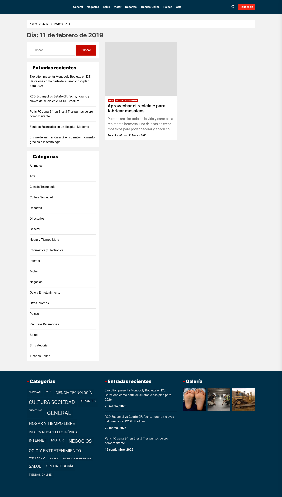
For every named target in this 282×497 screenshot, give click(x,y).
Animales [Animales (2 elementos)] (35, 391)
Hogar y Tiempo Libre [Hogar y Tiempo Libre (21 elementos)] (52, 423)
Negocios (93, 7)
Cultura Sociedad (41, 197)
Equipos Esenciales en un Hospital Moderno (59, 127)
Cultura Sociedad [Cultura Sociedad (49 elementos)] (52, 402)
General (78, 7)
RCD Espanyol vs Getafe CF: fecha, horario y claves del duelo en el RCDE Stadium (59, 99)
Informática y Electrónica (47, 250)
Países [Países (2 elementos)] (54, 458)
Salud (106, 7)
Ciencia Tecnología (42, 187)
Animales (36, 165)
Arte (178, 7)
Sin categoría (39, 345)
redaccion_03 (115, 135)
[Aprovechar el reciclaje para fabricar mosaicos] (141, 69)
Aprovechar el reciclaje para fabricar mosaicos (136, 108)
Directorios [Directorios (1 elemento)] (35, 410)
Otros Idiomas (39, 303)
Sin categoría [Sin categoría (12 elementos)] (60, 466)
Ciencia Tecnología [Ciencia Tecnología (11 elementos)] (73, 392)
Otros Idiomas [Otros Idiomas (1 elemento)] (37, 458)
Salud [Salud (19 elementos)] (35, 466)
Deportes (131, 7)
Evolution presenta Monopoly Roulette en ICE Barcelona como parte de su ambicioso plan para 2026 (60, 81)
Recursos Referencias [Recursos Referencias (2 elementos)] (77, 458)
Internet (35, 261)
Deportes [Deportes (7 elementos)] (88, 401)
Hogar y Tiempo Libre (126, 100)
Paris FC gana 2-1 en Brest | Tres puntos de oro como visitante (61, 114)
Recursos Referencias (44, 324)
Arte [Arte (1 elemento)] (48, 391)
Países (167, 7)
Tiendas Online (150, 7)
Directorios (37, 218)
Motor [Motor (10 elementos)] (57, 440)
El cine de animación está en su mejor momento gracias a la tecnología (62, 140)
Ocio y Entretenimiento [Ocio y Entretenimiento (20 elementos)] (55, 450)
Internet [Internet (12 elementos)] (37, 440)
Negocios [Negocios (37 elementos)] (80, 441)
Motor (117, 7)
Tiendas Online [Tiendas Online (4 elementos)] (40, 474)
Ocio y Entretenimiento (45, 292)
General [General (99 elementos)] (59, 413)
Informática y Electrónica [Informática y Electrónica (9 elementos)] (53, 432)
